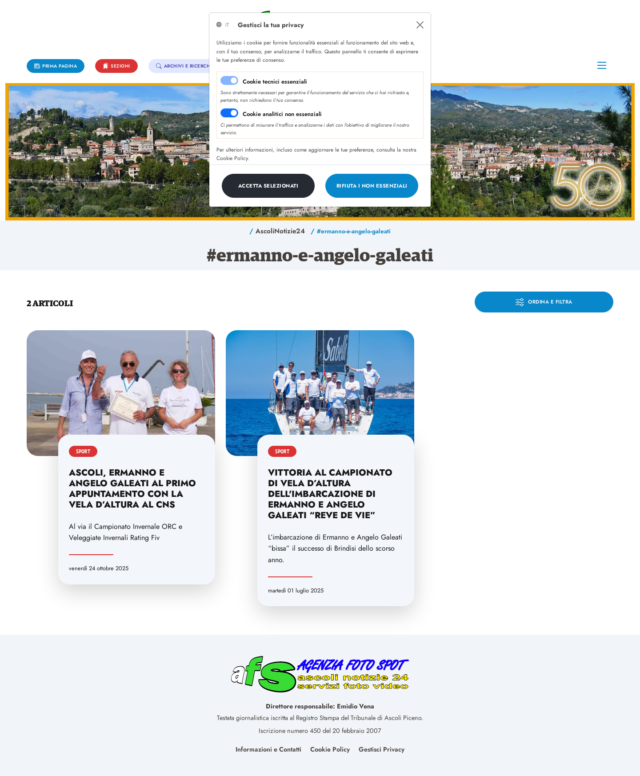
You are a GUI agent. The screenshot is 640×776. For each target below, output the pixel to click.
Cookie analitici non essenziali (282, 114)
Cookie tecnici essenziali (275, 81)
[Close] (420, 25)
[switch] (229, 112)
